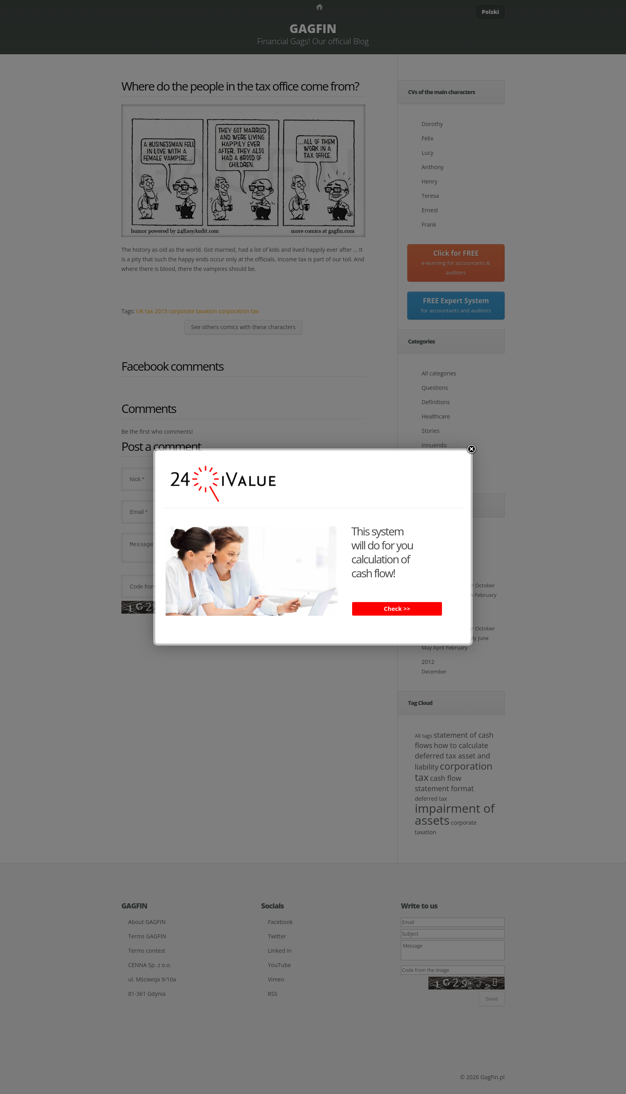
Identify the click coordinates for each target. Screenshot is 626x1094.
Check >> (397, 608)
